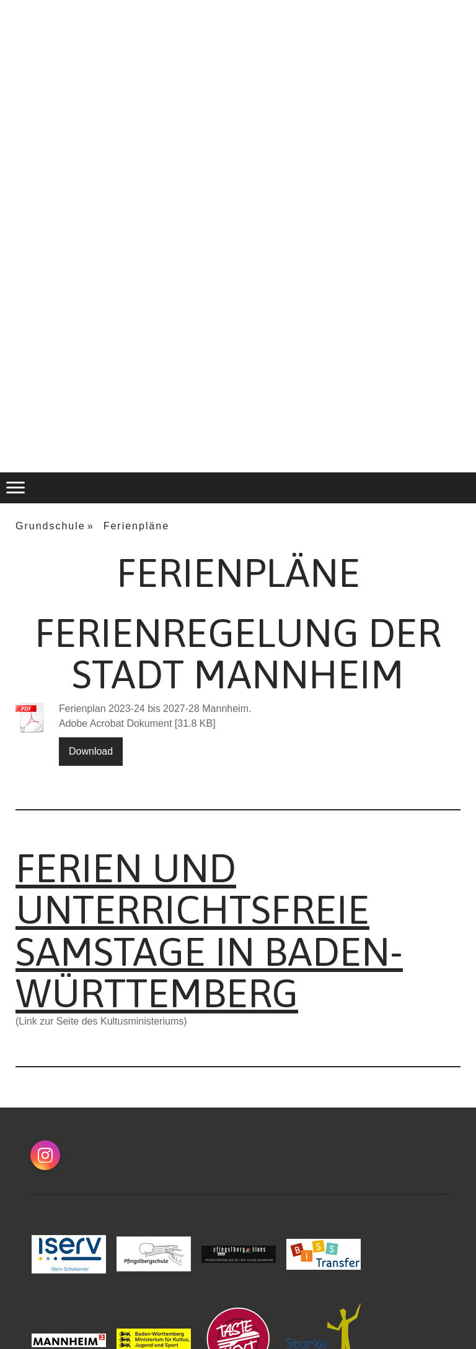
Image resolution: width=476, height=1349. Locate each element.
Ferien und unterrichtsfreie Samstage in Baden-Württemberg (209, 930)
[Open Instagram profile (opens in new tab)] (45, 1155)
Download (91, 751)
